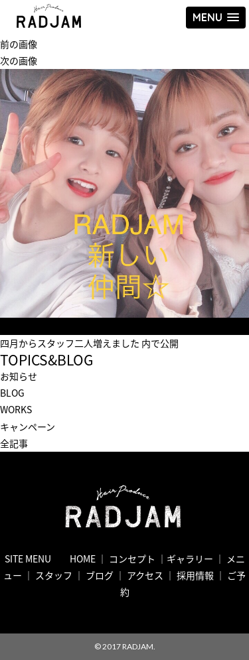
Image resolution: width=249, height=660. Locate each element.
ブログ (100, 575)
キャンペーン (27, 426)
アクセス (145, 575)
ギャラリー (190, 558)
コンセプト (132, 558)
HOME (83, 558)
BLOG (12, 392)
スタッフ (53, 575)
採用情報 (195, 575)
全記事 (14, 443)
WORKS (16, 409)
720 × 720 (89, 325)
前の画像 (18, 43)
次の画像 (18, 60)
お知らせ (18, 376)
